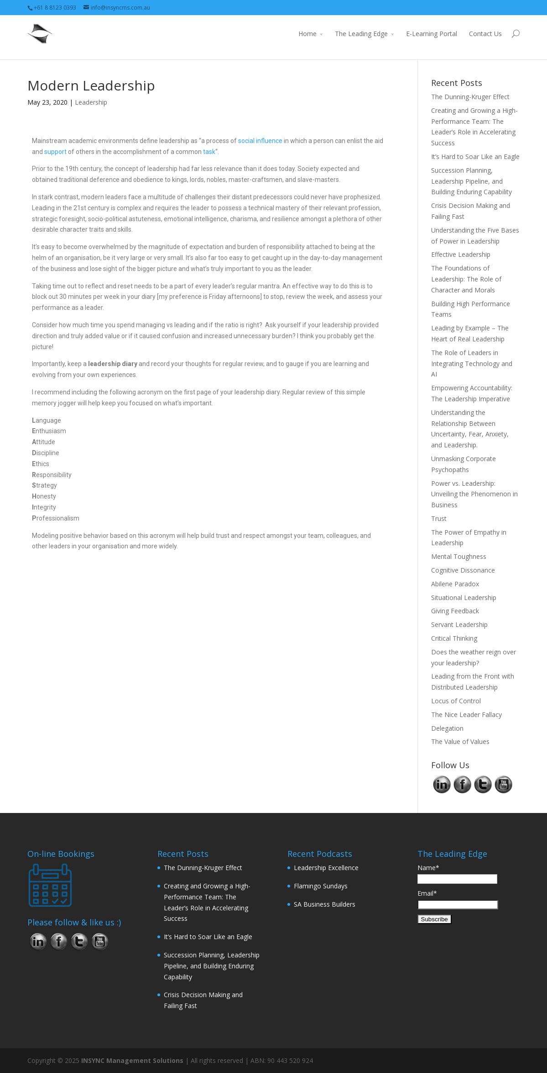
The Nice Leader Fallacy (466, 714)
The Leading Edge (361, 33)
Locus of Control (456, 700)
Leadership (91, 102)
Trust (439, 518)
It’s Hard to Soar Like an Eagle (475, 156)
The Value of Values (460, 741)
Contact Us (485, 33)
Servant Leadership (459, 624)
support (55, 151)
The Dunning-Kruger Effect (470, 96)
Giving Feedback (455, 610)
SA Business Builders (324, 904)
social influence (260, 140)
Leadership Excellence (326, 867)
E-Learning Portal (431, 33)
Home (307, 33)
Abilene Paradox (455, 583)
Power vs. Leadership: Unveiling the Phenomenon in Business (474, 494)
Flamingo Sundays (321, 886)
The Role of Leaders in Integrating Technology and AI (471, 363)
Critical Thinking (454, 638)
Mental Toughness (458, 556)
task (209, 151)
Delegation (447, 728)
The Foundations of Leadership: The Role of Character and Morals (466, 279)
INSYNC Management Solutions (132, 1060)
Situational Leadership (463, 597)
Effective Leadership (460, 254)
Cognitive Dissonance (463, 570)
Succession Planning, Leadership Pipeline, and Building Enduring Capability (471, 181)
